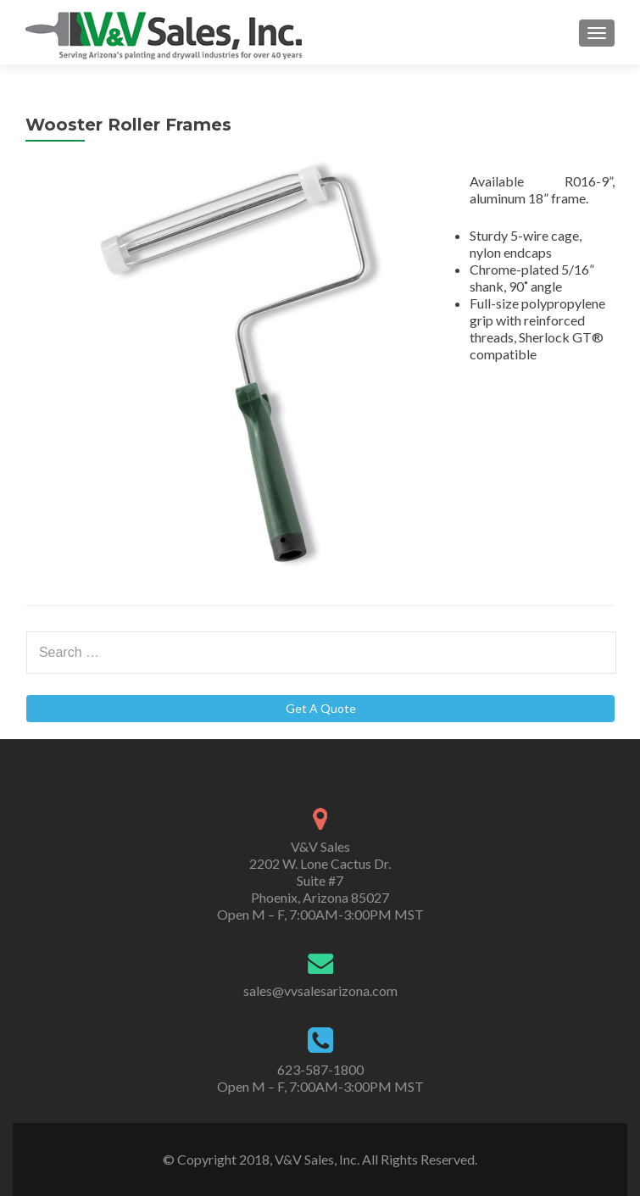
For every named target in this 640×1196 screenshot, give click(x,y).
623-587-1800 (320, 1069)
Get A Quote (321, 708)
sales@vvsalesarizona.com (320, 990)
